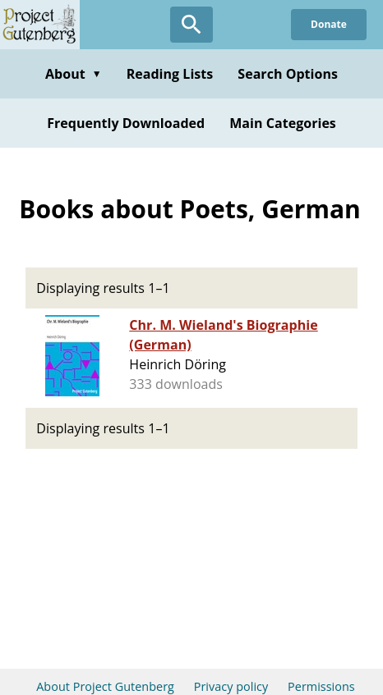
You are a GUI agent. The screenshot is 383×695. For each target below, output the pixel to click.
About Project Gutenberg (105, 686)
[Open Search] (191, 25)
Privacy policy (231, 686)
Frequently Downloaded (126, 123)
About (73, 74)
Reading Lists (170, 74)
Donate (329, 24)
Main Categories (282, 123)
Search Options (288, 74)
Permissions (321, 686)
